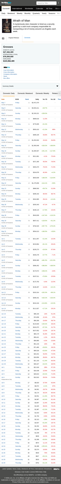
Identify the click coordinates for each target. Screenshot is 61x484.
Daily (3, 13)
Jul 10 (3, 399)
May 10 (3, 119)
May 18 (3, 161)
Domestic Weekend (25, 93)
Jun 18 (3, 324)
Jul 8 (2, 393)
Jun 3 (3, 249)
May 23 (3, 188)
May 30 (3, 226)
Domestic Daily (9, 93)
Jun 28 (3, 357)
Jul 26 (3, 453)
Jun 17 (3, 320)
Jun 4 (3, 255)
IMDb (39, 475)
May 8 (3, 108)
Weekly (19, 13)
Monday (17, 119)
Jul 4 (2, 377)
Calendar (39, 9)
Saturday (18, 108)
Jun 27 (3, 354)
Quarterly (36, 13)
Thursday (18, 135)
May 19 (3, 167)
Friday (17, 102)
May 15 (3, 145)
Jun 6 (3, 265)
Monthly (27, 13)
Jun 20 (3, 330)
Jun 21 (3, 334)
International (17, 9)
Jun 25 (3, 347)
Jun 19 (3, 327)
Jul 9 (2, 396)
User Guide (25, 472)
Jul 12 (3, 406)
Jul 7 (2, 389)
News (5, 76)
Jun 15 (3, 314)
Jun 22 (3, 337)
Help (44, 472)
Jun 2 (3, 244)
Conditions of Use (51, 480)
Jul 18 (3, 426)
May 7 (3, 102)
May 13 (3, 135)
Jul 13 (3, 409)
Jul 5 (2, 382)
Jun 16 (3, 317)
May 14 (3, 140)
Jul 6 (2, 386)
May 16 (3, 151)
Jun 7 (3, 271)
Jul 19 (3, 429)
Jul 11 (3, 403)
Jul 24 (3, 446)
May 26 (3, 204)
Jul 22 (3, 439)
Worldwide (29, 9)
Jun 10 (3, 287)
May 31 (3, 231)
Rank (27, 99)
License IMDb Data (36, 472)
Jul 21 (3, 436)
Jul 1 (2, 367)
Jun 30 (3, 364)
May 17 (3, 156)
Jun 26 (3, 350)
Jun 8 (3, 276)
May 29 (3, 220)
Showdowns (48, 469)
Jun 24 (3, 344)
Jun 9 (3, 281)
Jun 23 (3, 340)
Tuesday (18, 124)
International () (10, 54)
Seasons (52, 13)
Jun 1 (3, 239)
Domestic (6, 9)
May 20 (3, 172)
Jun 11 (3, 292)
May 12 (3, 129)
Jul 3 (2, 374)
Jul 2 (2, 370)
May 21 (3, 178)
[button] (58, 3)
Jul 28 (3, 459)
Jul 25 (3, 449)
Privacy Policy (16, 482)
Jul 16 (3, 419)
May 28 (3, 215)
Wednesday (19, 129)
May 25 (3, 199)
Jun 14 (3, 308)
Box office (6, 78)
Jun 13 (3, 303)
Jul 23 (3, 443)
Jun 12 (3, 298)
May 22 (3, 183)
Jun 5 (3, 260)
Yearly (44, 13)
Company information (10, 74)
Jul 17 (3, 423)
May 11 (3, 124)
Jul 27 (3, 456)
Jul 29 (3, 463)
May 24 (3, 194)
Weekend (11, 13)
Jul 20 (3, 433)
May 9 (3, 113)
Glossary (17, 472)
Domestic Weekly (42, 93)
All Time (49, 9)
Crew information (8, 72)
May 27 (3, 210)
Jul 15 (3, 416)
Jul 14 (3, 413)
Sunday (17, 113)
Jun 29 (3, 360)
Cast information (8, 70)
